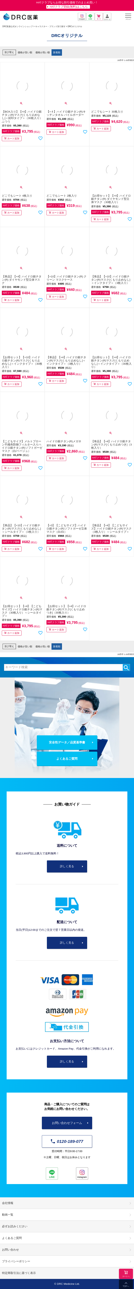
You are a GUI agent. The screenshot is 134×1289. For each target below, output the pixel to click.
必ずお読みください (14, 1226)
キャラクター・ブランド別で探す (50, 26)
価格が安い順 (25, 52)
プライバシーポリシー (16, 1261)
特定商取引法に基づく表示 (19, 1273)
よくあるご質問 (66, 758)
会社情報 (7, 1203)
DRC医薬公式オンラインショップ (17, 26)
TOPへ (126, 1286)
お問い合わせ (10, 1249)
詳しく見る (67, 866)
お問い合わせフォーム (67, 1123)
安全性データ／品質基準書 (67, 742)
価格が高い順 (42, 52)
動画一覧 (7, 1214)
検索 (126, 667)
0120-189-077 (67, 1141)
